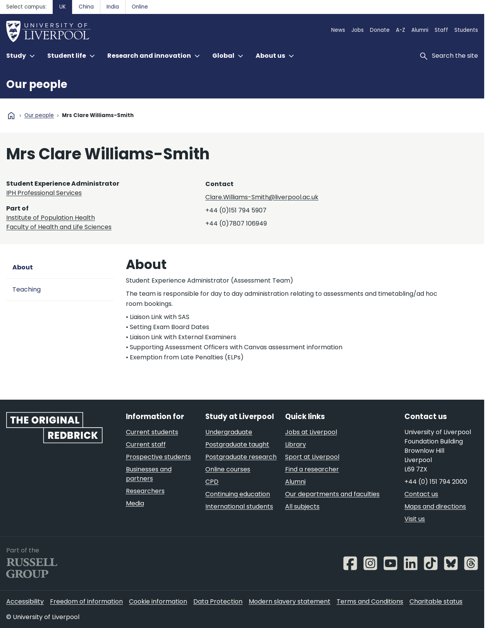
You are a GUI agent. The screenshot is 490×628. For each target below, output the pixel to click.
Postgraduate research (241, 456)
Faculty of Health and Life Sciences (59, 227)
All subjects (302, 506)
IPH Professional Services (44, 192)
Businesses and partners (149, 474)
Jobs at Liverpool (311, 432)
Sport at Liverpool (312, 456)
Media (135, 503)
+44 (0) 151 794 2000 (435, 481)
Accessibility (25, 601)
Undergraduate (228, 432)
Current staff (146, 444)
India (113, 6)
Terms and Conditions (370, 601)
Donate (380, 30)
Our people (36, 84)
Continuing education (237, 494)
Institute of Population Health (50, 217)
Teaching (26, 289)
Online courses (227, 469)
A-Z (400, 30)
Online (140, 6)
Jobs (357, 30)
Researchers (145, 491)
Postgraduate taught (237, 444)
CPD (211, 481)
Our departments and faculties (332, 494)
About (22, 267)
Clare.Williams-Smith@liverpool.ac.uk (261, 197)
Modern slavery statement (289, 601)
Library (295, 444)
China (86, 6)
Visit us (414, 518)
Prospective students (158, 456)
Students (466, 30)
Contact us (421, 494)
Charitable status (435, 601)
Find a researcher (312, 469)
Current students (152, 432)
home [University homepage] (11, 115)
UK (62, 6)
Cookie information (158, 601)
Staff (441, 30)
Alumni (419, 30)
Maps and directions (435, 506)
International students (239, 506)
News (338, 30)
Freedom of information (86, 601)
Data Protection (217, 601)
